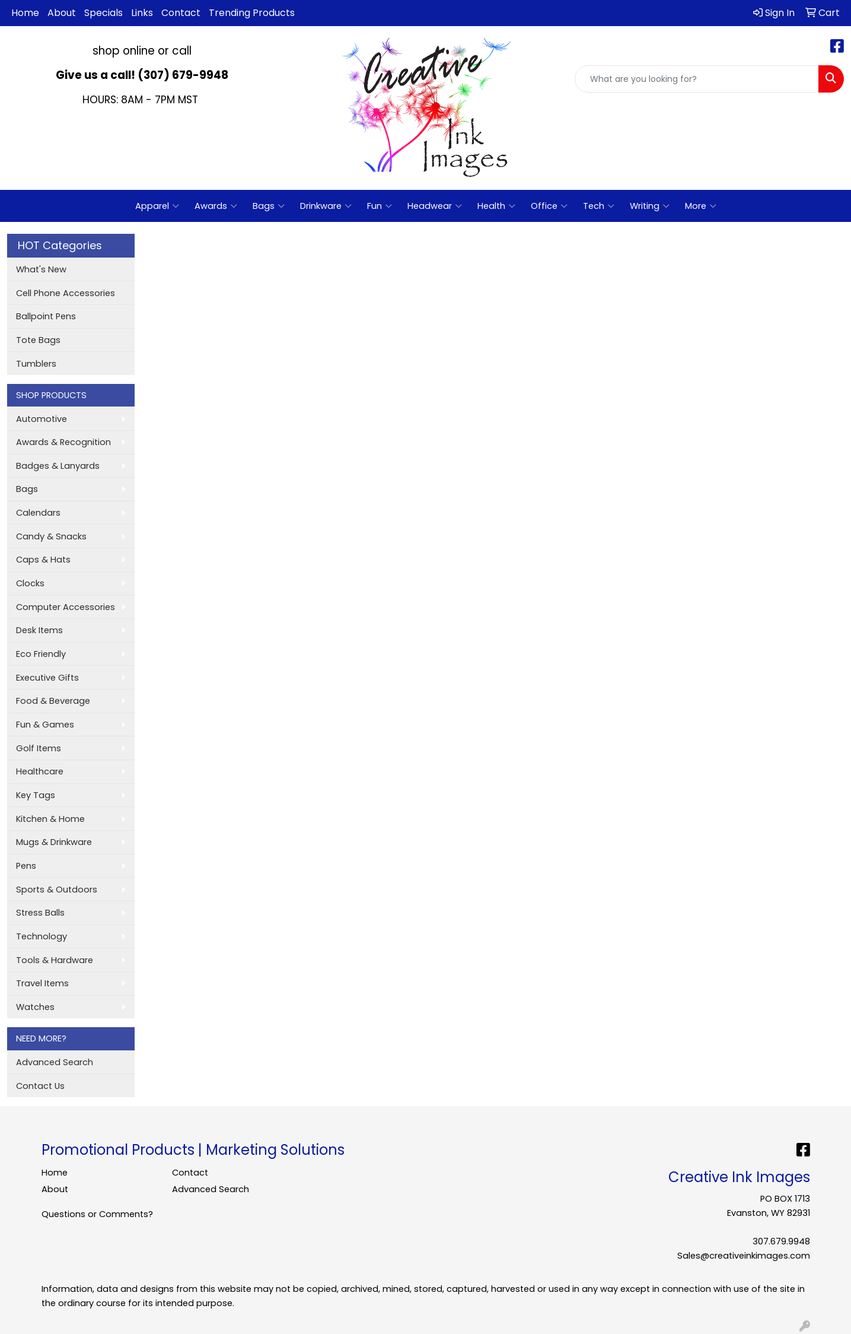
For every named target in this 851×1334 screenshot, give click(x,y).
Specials (103, 13)
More (700, 206)
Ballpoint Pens (46, 316)
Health (496, 206)
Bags (269, 206)
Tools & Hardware (54, 960)
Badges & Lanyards (58, 466)
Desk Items (39, 630)
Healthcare (39, 771)
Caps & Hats (43, 560)
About (61, 13)
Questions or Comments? (97, 1214)
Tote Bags (38, 340)
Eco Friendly (41, 654)
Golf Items (38, 748)
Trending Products (252, 13)
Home (25, 13)
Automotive (41, 419)
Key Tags (35, 795)
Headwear (434, 206)
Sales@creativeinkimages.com (743, 1256)
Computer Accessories (65, 607)
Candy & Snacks (51, 536)
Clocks (30, 583)
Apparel (157, 206)
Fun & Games (45, 724)
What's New (41, 269)
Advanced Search (54, 1062)
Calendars (38, 513)
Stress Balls (40, 913)
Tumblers (36, 364)
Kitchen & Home (50, 819)
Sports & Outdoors (56, 889)
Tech (598, 206)
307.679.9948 (781, 1241)
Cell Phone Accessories (65, 293)
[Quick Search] (697, 79)
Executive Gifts (47, 678)
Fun (379, 206)
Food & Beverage (53, 701)
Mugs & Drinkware (54, 842)
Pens (26, 866)
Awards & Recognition (63, 442)
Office (549, 206)
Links (142, 13)
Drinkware (326, 206)
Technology (41, 936)
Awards (216, 206)
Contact (180, 13)
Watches (35, 1007)
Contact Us (40, 1086)
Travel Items (42, 983)
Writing (650, 206)
